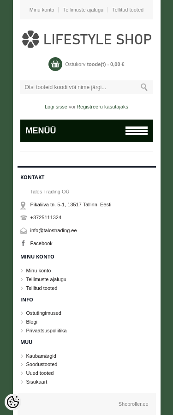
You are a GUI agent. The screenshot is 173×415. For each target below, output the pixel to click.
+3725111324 (46, 217)
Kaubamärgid (41, 356)
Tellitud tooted (127, 9)
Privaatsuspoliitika (46, 330)
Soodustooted (42, 364)
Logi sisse (56, 106)
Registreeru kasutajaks (102, 106)
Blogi (31, 322)
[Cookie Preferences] (13, 402)
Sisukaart (37, 382)
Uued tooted (40, 373)
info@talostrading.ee (53, 230)
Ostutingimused (43, 313)
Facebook (41, 243)
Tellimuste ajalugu (83, 9)
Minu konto (42, 9)
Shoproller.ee (134, 404)
